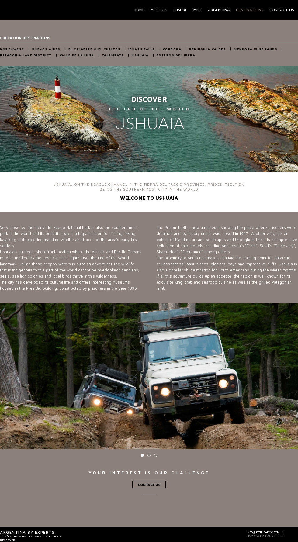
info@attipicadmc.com (262, 532)
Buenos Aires (46, 49)
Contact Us (281, 9)
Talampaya (113, 55)
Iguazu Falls (141, 49)
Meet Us (159, 9)
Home (139, 9)
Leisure (180, 9)
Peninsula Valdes (207, 49)
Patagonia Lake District (26, 55)
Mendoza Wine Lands (255, 49)
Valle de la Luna (77, 55)
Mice (197, 9)
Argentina (219, 9)
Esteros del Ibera (176, 55)
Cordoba (172, 49)
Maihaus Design (272, 535)
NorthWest (12, 49)
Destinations (249, 9)
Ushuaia (140, 55)
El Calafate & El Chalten (94, 49)
